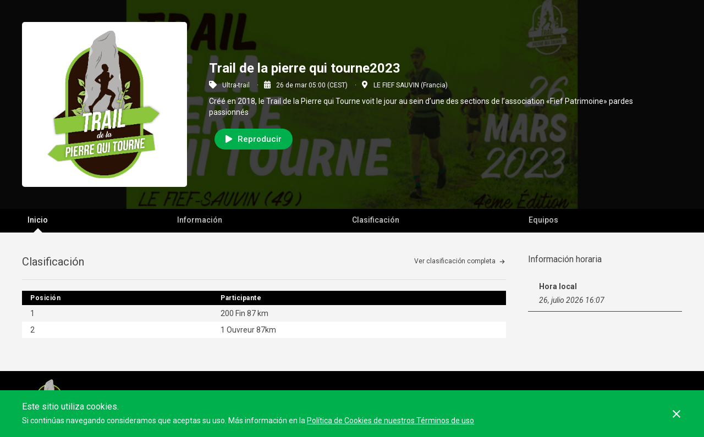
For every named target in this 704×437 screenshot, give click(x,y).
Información (199, 219)
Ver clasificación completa (455, 261)
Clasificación (375, 219)
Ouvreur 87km (251, 329)
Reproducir (254, 139)
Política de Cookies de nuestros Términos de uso (390, 420)
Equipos (543, 219)
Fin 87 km (251, 313)
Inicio (38, 219)
